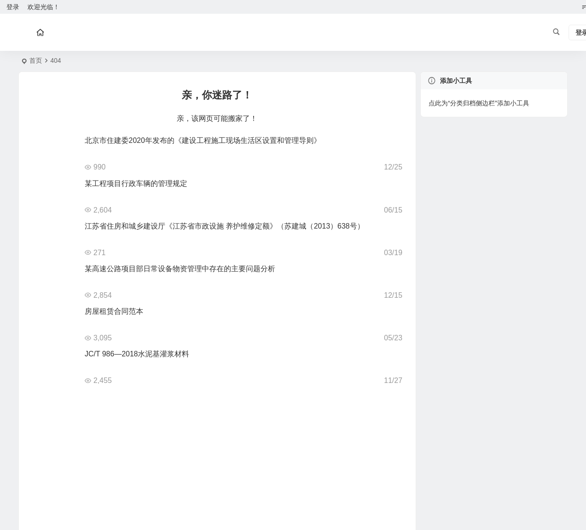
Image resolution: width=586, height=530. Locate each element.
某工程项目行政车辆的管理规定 (136, 183)
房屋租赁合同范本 (114, 311)
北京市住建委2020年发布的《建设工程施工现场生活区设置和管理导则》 (203, 140)
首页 (35, 60)
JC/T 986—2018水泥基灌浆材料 (137, 354)
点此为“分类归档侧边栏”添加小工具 (479, 103)
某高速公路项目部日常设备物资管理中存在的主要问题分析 (180, 269)
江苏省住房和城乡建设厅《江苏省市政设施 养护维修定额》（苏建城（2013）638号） (224, 226)
